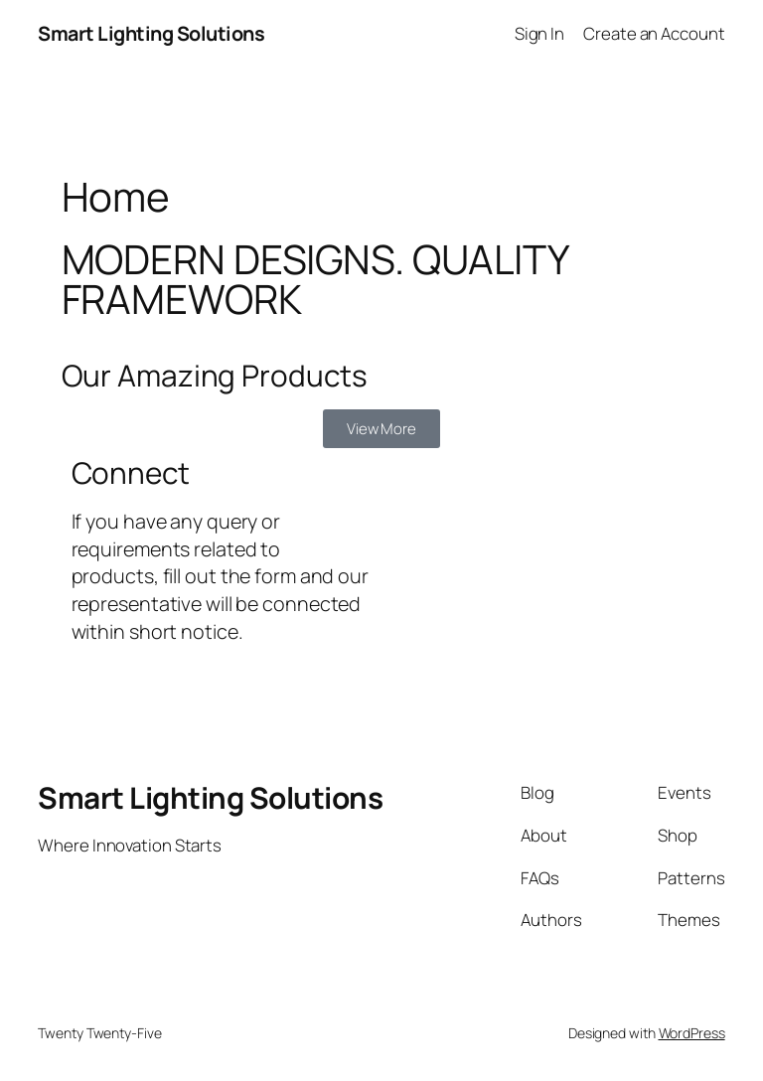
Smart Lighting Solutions (151, 33)
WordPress (692, 1032)
